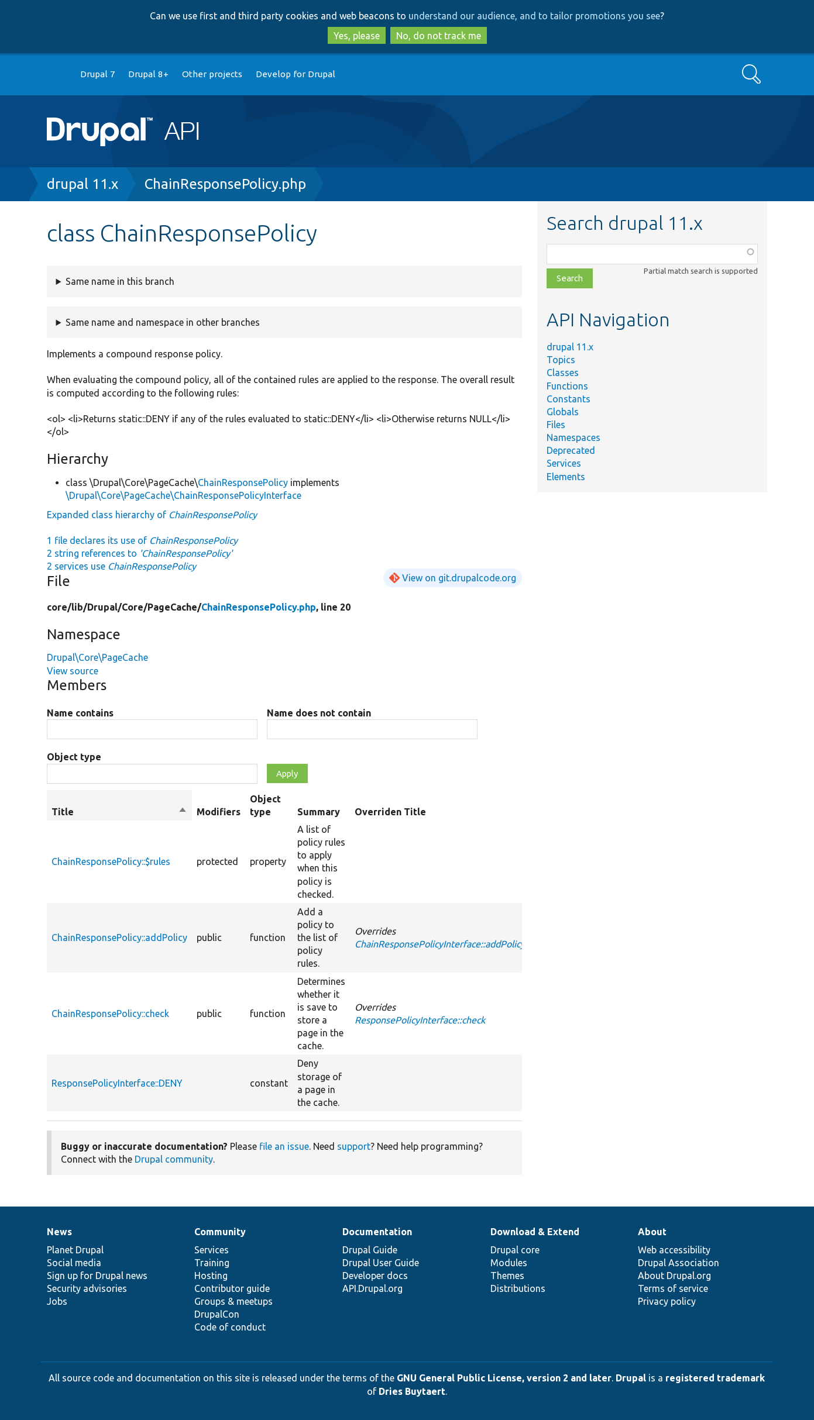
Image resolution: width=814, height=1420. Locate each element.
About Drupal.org (674, 1275)
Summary (318, 811)
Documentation (377, 1231)
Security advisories (87, 1288)
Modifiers (219, 811)
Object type (74, 757)
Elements (566, 476)
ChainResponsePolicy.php (225, 184)
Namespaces (573, 437)
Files (556, 424)
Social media (74, 1262)
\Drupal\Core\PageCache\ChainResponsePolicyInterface (183, 495)
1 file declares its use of (142, 540)
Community (220, 1231)
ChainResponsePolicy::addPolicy (119, 937)
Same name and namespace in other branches (163, 322)
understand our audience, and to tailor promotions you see (534, 16)
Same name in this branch (120, 281)
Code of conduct (230, 1327)
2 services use (121, 566)
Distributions (517, 1288)
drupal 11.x (82, 184)
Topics (561, 359)
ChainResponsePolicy (243, 482)
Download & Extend (534, 1231)
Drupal (631, 1378)
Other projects (212, 74)
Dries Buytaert (412, 1391)
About (652, 1231)
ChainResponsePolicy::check (110, 1013)
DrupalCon (216, 1314)
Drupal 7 (97, 74)
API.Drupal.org (372, 1288)
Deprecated (571, 450)
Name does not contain (319, 713)
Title (119, 811)
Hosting (211, 1275)
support (353, 1146)
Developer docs (375, 1275)
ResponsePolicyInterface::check (420, 1020)
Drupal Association (678, 1262)
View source (72, 671)
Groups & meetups (233, 1301)
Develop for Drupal (295, 74)
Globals (563, 411)
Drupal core (515, 1250)
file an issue (284, 1146)
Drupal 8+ (148, 74)
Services (564, 463)
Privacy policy (667, 1301)
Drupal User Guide (380, 1262)
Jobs (57, 1301)
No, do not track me (438, 35)
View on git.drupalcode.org (459, 578)
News (59, 1231)
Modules (508, 1262)
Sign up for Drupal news (97, 1275)
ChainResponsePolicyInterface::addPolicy (440, 944)
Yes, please (357, 35)
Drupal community (174, 1159)
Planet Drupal (75, 1250)
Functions (567, 386)
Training (211, 1262)
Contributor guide (232, 1288)
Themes (507, 1275)
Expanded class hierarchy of (152, 514)
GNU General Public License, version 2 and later (504, 1378)
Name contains (80, 713)
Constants (568, 399)
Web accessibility (674, 1250)
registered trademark (715, 1378)
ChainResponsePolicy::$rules (110, 861)
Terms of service (673, 1288)
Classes (563, 372)
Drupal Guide (369, 1250)
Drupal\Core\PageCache (97, 657)
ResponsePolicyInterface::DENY (117, 1083)
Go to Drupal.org (58, 74)
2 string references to (139, 553)
